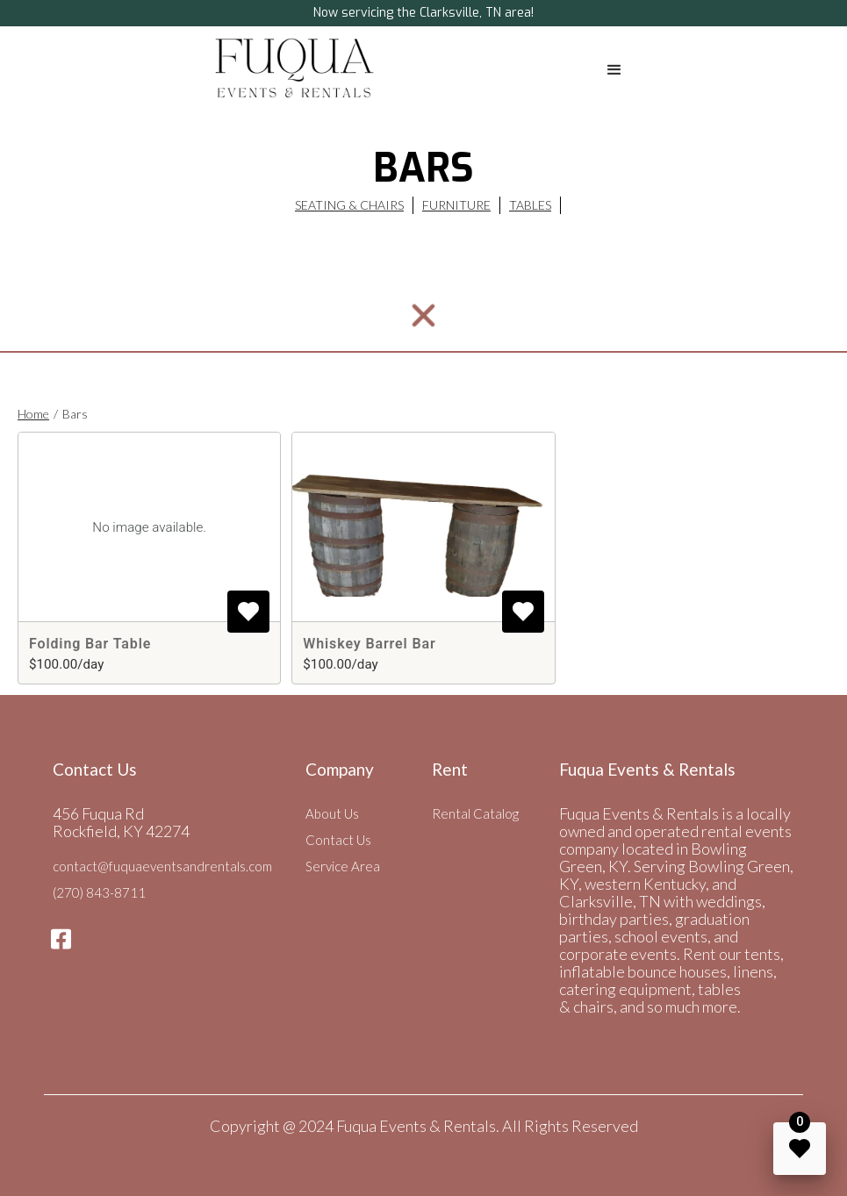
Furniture (456, 204)
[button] (614, 70)
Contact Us (338, 840)
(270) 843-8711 (99, 892)
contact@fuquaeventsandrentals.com (162, 866)
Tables (530, 204)
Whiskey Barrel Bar (369, 643)
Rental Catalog (475, 813)
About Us (332, 813)
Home (33, 413)
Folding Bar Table (90, 643)
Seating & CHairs (349, 204)
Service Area (342, 866)
